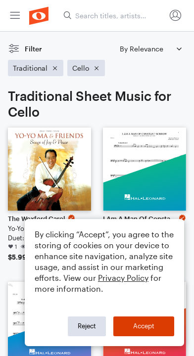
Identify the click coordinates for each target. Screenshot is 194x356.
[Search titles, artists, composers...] (114, 15)
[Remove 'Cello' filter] (86, 68)
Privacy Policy (123, 277)
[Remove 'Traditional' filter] (35, 68)
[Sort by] (150, 49)
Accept (143, 326)
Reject (87, 326)
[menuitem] (15, 15)
